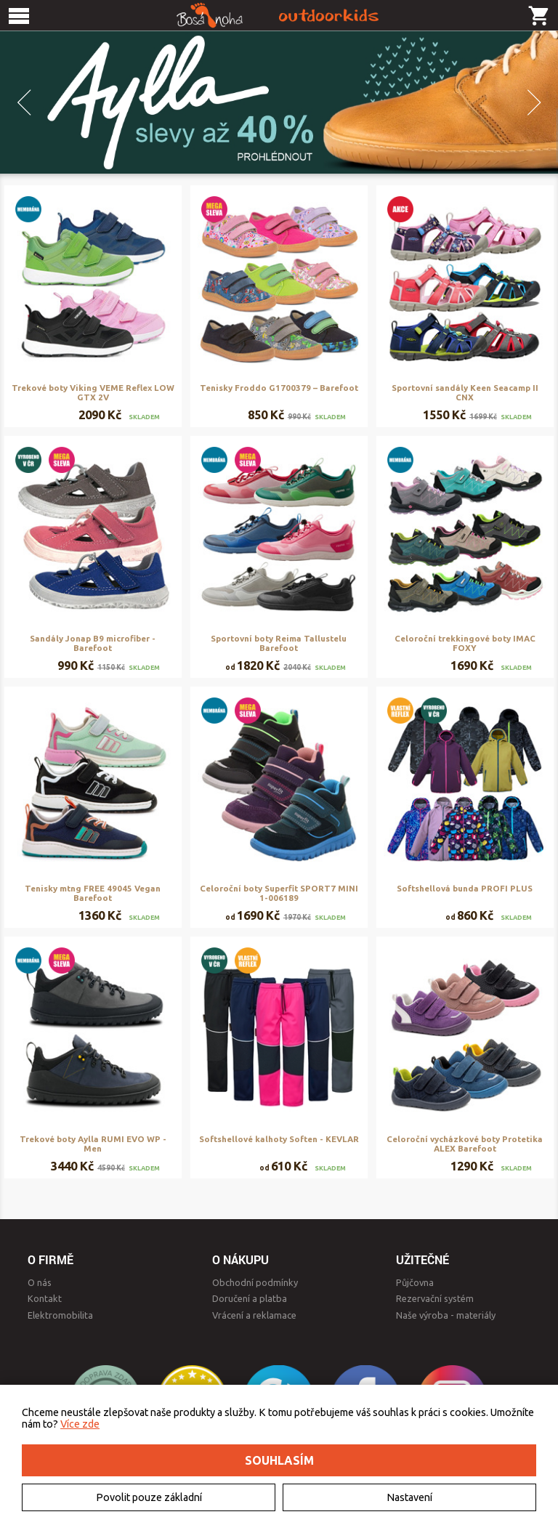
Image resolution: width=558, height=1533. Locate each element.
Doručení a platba (249, 1298)
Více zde (80, 1424)
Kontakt (45, 1298)
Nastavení (409, 1497)
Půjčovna (415, 1282)
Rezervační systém (435, 1298)
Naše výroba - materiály (446, 1315)
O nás (40, 1282)
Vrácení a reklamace (254, 1315)
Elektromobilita (60, 1315)
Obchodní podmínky (255, 1282)
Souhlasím (279, 1460)
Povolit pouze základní (149, 1497)
